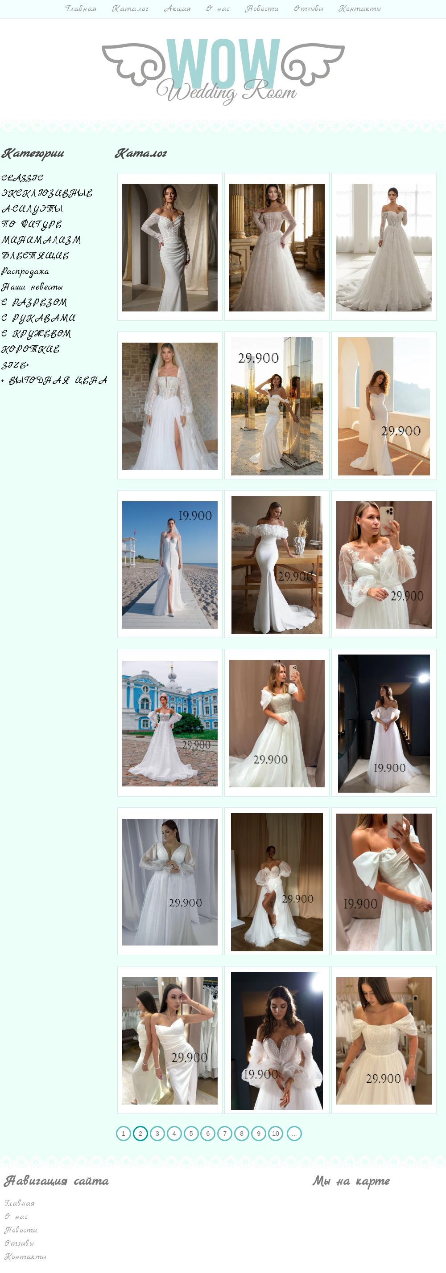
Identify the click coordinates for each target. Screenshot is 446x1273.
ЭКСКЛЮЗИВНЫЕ (47, 194)
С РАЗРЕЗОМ (34, 303)
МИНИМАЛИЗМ (41, 240)
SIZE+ (15, 365)
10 (275, 1133)
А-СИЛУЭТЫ (32, 209)
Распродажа (25, 272)
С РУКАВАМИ (38, 318)
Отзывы (308, 9)
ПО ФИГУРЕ (31, 225)
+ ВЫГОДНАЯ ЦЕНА (54, 381)
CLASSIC (22, 178)
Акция (177, 9)
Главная (81, 9)
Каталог (130, 9)
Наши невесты (31, 287)
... (294, 1133)
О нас (218, 9)
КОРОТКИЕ (30, 350)
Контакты (360, 9)
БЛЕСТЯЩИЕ (35, 256)
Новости (262, 9)
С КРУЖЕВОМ (36, 334)
